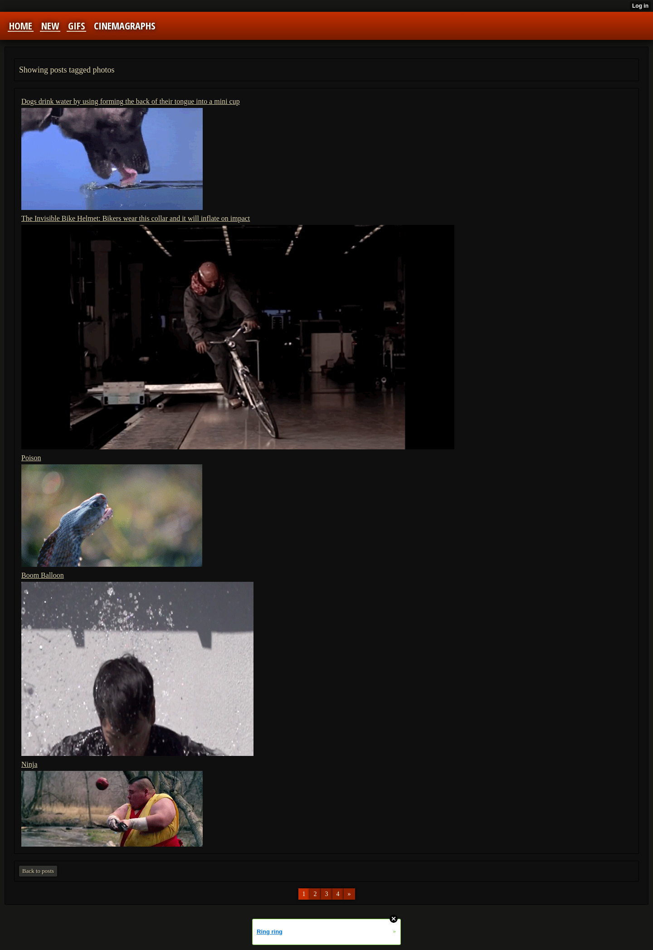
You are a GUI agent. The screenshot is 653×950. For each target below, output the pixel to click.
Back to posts (38, 870)
